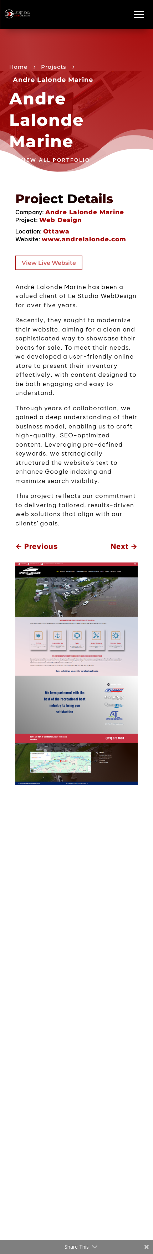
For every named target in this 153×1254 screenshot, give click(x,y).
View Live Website (49, 262)
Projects (53, 66)
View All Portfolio (54, 160)
